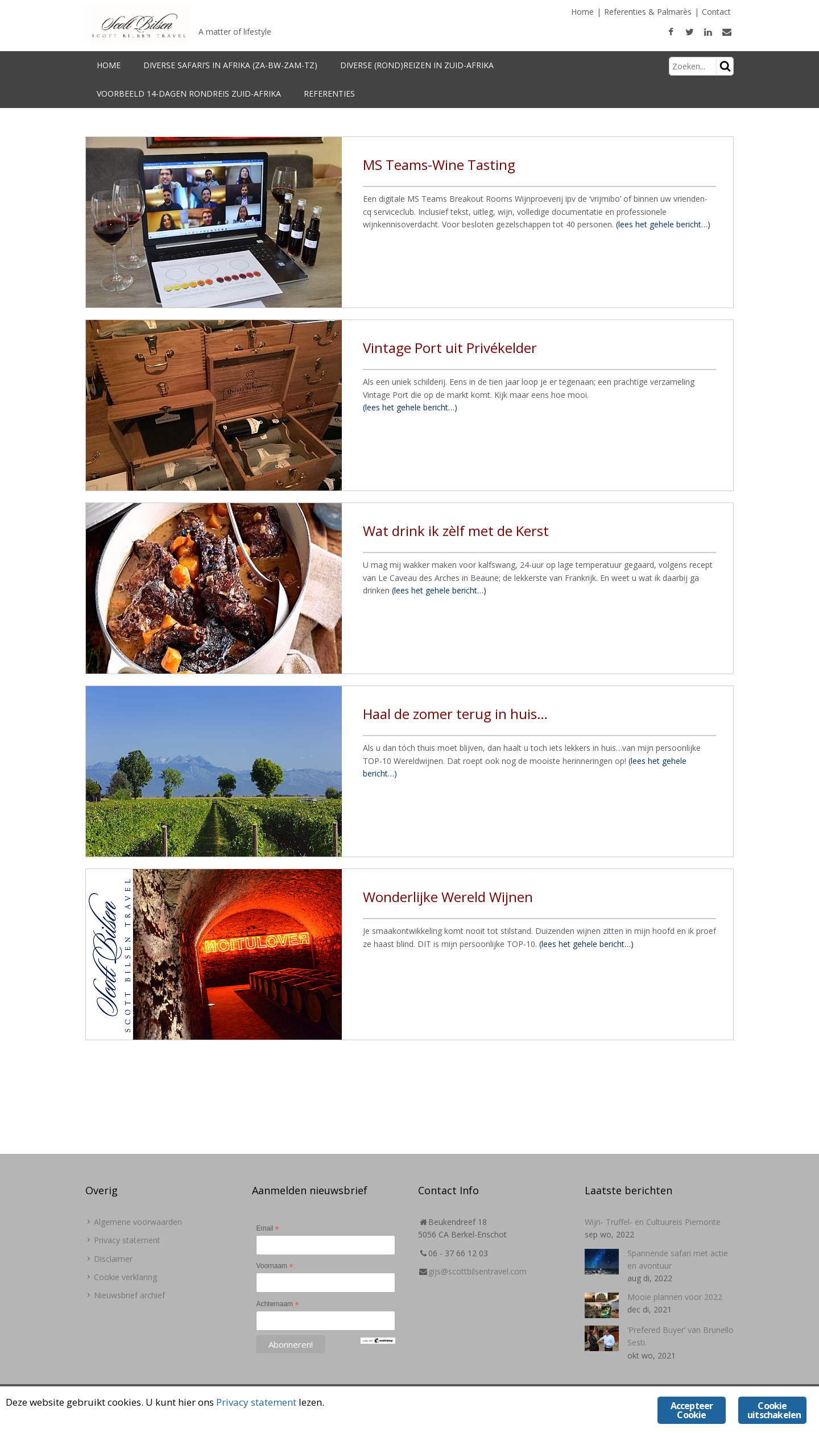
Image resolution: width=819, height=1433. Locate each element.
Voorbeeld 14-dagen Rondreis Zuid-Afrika (189, 93)
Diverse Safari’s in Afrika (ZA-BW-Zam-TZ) (230, 65)
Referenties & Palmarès (648, 11)
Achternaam (277, 1304)
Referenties (329, 93)
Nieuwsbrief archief (129, 1295)
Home (582, 11)
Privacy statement (127, 1240)
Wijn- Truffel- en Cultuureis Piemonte (653, 1221)
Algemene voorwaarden (138, 1221)
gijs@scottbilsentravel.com (477, 1271)
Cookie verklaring (125, 1277)
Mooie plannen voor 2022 (674, 1296)
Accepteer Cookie (692, 1410)
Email (267, 1228)
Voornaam (274, 1266)
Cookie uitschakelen (774, 1410)
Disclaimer (113, 1258)
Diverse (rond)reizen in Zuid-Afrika (417, 65)
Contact (716, 11)
